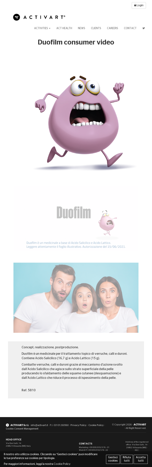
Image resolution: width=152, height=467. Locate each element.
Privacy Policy (79, 425)
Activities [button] (42, 28)
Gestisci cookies (113, 459)
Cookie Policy (96, 425)
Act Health (64, 28)
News (81, 28)
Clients (96, 28)
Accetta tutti (141, 459)
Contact (130, 28)
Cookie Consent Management (22, 429)
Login (138, 5)
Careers (112, 28)
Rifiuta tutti (127, 459)
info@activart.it (39, 425)
